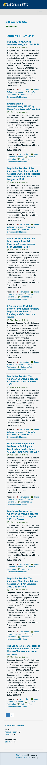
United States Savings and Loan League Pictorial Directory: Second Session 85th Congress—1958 (21, 242)
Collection (9, 734)
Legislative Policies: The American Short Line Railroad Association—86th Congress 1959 (22, 380)
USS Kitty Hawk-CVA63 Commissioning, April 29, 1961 (23, 43)
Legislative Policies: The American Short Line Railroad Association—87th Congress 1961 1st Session (22, 515)
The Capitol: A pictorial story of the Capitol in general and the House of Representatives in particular (23, 650)
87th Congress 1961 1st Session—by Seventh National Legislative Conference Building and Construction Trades (23, 311)
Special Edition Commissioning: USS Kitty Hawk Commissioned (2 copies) (23, 106)
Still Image (9, 742)
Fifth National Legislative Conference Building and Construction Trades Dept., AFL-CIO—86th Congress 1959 (23, 447)
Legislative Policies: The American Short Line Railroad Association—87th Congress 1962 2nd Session (22, 582)
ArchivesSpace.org (23, 758)
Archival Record (11, 732)
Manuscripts (24, 90)
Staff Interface (21, 755)
